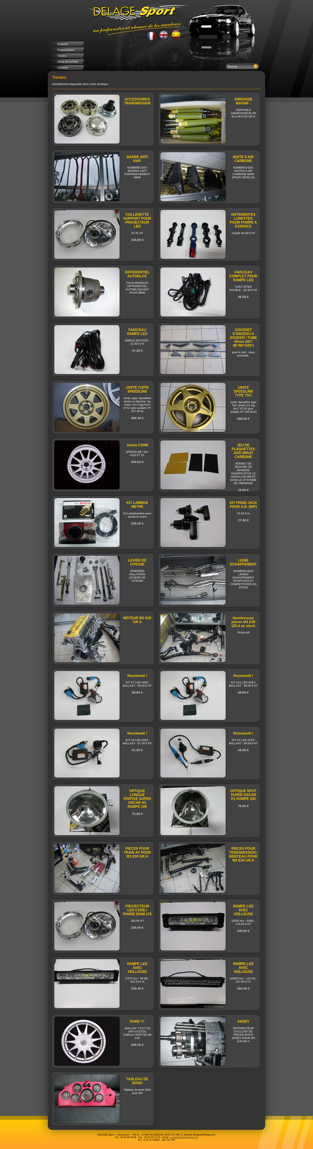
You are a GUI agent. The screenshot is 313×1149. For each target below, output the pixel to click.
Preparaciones (65, 50)
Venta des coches (67, 61)
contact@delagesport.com (184, 1137)
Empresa (62, 44)
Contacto (62, 67)
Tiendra (61, 55)
